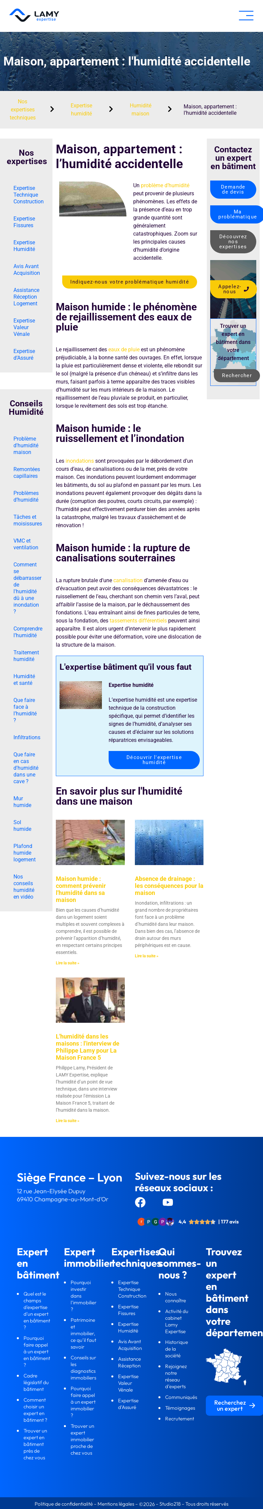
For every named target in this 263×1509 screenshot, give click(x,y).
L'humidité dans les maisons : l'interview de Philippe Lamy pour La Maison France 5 (87, 1047)
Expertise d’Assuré (24, 354)
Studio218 (170, 1504)
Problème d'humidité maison (25, 445)
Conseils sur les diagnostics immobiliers (84, 1367)
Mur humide (22, 801)
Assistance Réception (130, 1362)
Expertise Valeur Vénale (24, 327)
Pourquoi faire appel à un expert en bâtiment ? (37, 1351)
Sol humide (22, 825)
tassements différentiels (138, 620)
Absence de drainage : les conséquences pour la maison (169, 885)
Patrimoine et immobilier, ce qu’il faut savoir (83, 1333)
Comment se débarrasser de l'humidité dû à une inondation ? (27, 588)
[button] (246, 15)
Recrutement (179, 1418)
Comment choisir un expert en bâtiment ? (35, 1410)
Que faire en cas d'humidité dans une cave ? (25, 768)
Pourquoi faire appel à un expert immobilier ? (83, 1401)
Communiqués (181, 1397)
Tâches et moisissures (27, 520)
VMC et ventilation (25, 544)
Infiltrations (26, 737)
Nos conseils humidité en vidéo (23, 886)
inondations (80, 461)
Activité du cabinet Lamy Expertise (176, 1321)
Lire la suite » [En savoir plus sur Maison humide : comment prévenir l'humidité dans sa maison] (67, 963)
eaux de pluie (124, 349)
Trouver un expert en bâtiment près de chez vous (35, 1444)
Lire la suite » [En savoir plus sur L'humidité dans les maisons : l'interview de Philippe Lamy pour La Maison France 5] (67, 1120)
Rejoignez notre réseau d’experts (176, 1376)
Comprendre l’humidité (27, 632)
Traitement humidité (26, 655)
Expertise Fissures (24, 222)
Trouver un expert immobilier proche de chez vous (82, 1439)
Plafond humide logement (24, 853)
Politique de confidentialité (64, 1504)
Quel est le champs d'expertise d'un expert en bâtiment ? (37, 1310)
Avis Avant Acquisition (26, 269)
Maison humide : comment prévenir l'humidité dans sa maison (81, 889)
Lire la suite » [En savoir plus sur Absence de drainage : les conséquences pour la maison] (146, 956)
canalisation (128, 580)
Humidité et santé (24, 679)
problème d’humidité (165, 185)
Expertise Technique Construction (28, 195)
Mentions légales (116, 1504)
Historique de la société (176, 1349)
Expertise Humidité (24, 245)
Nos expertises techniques (23, 109)
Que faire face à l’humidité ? (25, 710)
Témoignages (180, 1408)
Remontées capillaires (26, 472)
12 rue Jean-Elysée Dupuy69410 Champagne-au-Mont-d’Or (62, 1195)
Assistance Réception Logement (26, 297)
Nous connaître (176, 1297)
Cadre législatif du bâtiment (36, 1382)
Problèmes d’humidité (26, 496)
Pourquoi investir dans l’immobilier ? (84, 1295)
